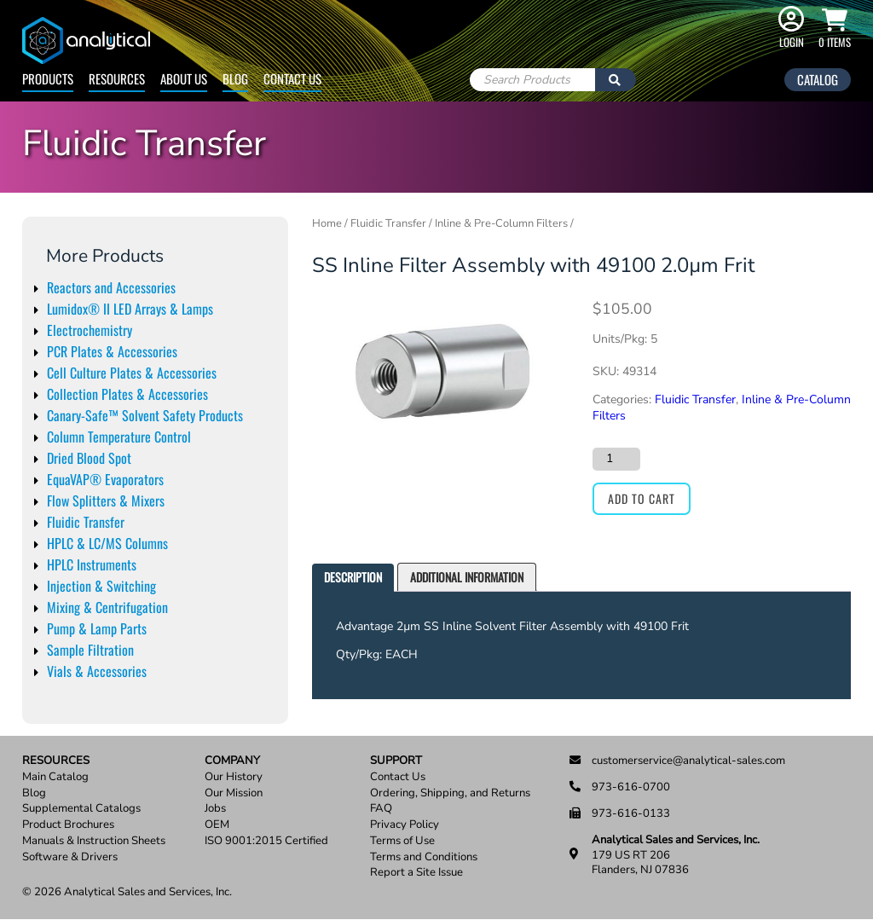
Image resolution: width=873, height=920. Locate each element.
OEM (217, 825)
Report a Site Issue (416, 872)
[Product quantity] (616, 459)
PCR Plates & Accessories (112, 351)
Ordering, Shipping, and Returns (450, 793)
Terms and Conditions (423, 857)
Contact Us (292, 78)
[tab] (353, 578)
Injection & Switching (101, 586)
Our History (234, 777)
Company (232, 761)
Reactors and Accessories (111, 287)
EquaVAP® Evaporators (105, 479)
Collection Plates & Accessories (127, 394)
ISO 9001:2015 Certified (266, 841)
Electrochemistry (89, 330)
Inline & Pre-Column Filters (501, 223)
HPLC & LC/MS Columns (107, 543)
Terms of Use (402, 841)
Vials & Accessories (97, 671)
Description (353, 577)
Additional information (466, 577)
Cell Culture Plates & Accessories (132, 372)
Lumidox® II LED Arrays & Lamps (130, 308)
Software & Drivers (70, 857)
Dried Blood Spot (89, 458)
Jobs (215, 808)
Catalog (817, 79)
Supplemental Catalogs (81, 808)
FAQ (381, 808)
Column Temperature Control (119, 436)
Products (47, 78)
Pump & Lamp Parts (97, 628)
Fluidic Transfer (85, 522)
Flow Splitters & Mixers (106, 500)
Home (327, 223)
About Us (183, 78)
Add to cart (641, 498)
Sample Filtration (90, 649)
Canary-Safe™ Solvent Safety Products (145, 415)
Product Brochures (68, 825)
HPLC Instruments (91, 564)
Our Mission (234, 793)
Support (396, 761)
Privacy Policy (404, 825)
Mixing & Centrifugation (107, 607)
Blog (235, 78)
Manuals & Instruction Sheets (93, 841)
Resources (117, 78)
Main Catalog (55, 777)
